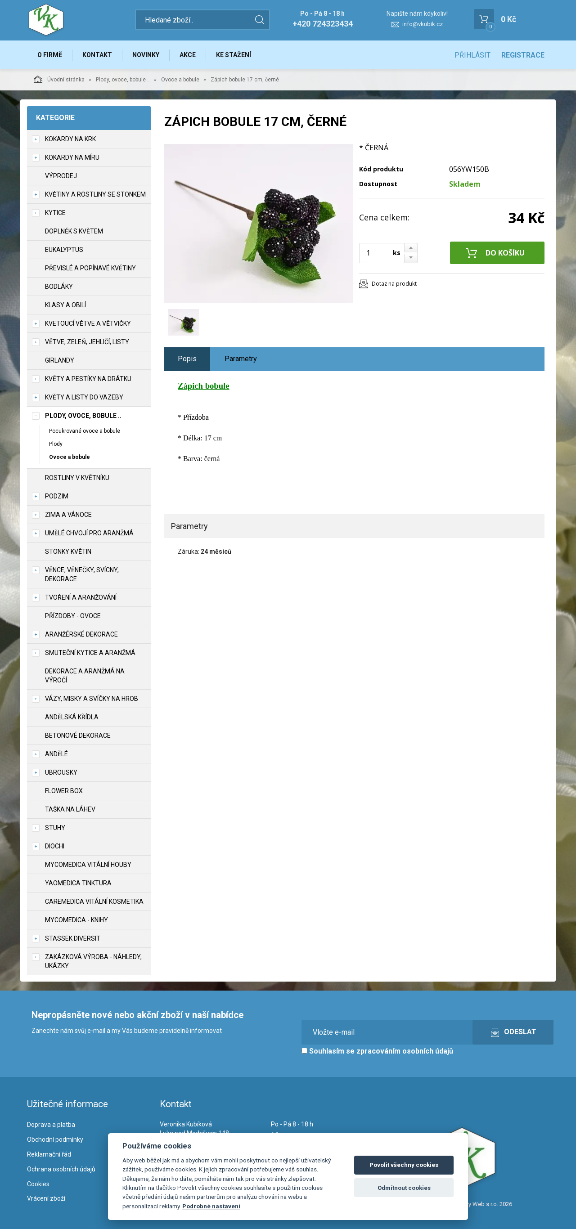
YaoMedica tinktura (78, 883)
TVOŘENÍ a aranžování (81, 597)
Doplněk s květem (74, 231)
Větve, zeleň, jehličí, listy (87, 341)
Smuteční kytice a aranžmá (90, 652)
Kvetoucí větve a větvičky (88, 323)
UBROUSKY (61, 772)
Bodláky (59, 286)
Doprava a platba (51, 1124)
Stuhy (55, 827)
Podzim (56, 496)
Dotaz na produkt (394, 283)
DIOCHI (54, 846)
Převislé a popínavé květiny (90, 268)
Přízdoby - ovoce (73, 615)
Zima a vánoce (68, 514)
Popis (187, 358)
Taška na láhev (70, 809)
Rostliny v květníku (77, 477)
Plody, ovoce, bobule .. (123, 79)
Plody (56, 444)
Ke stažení (233, 54)
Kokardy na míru (72, 157)
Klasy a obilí (65, 305)
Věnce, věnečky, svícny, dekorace (82, 574)
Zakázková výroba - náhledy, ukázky (93, 961)
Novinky (145, 54)
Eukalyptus (64, 249)
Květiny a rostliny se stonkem (95, 194)
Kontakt (97, 54)
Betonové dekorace (78, 735)
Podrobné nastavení (211, 1206)
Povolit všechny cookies (403, 1165)
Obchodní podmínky (55, 1139)
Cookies (38, 1184)
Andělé (56, 754)
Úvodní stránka (59, 79)
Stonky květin (68, 551)
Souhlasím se (377, 1051)
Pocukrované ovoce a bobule (84, 431)
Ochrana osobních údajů (61, 1169)
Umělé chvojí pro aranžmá (89, 533)
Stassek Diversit (72, 938)
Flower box (64, 790)
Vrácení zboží (46, 1198)
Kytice (55, 212)
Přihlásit (472, 55)
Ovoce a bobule (180, 79)
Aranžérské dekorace (81, 634)
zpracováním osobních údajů (404, 1051)
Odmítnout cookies (404, 1187)
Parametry (241, 358)
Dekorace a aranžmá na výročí (85, 676)
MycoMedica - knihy (76, 920)
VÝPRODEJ (61, 175)
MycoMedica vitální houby (88, 864)
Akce (188, 54)
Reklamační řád (49, 1154)
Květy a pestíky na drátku (88, 378)
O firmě (49, 54)
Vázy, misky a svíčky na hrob (91, 698)
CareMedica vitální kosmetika (94, 901)
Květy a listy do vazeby (84, 397)
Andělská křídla (72, 717)
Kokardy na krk (70, 139)
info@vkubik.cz (422, 24)
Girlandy (59, 360)
